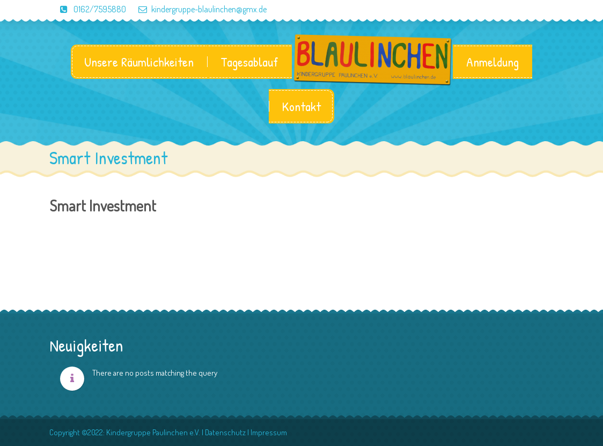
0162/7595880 (87, 9)
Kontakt (301, 106)
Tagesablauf (249, 62)
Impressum (269, 432)
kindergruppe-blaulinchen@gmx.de (197, 9)
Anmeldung (492, 62)
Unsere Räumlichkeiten (139, 62)
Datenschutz (225, 432)
